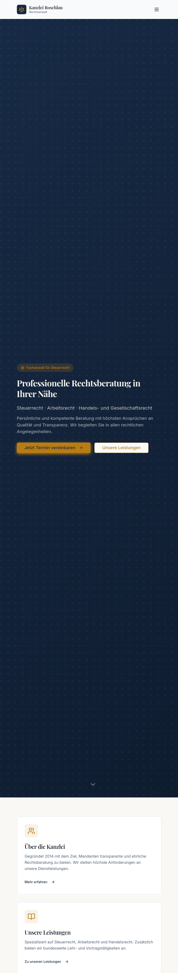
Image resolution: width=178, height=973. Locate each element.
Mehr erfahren (40, 882)
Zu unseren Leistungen (47, 961)
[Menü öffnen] (156, 9)
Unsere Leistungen (121, 447)
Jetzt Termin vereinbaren (53, 447)
